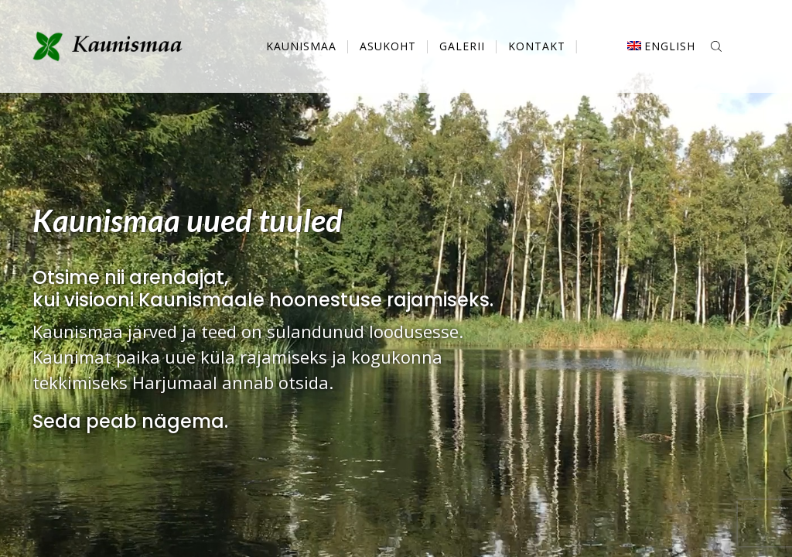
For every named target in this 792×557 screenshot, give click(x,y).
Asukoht (388, 46)
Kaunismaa (301, 46)
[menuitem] (661, 46)
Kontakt (536, 46)
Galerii (462, 46)
